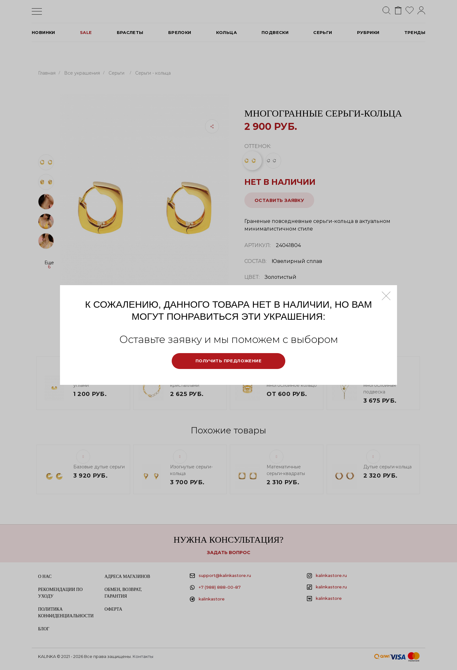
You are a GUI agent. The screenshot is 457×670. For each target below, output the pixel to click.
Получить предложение (228, 360)
